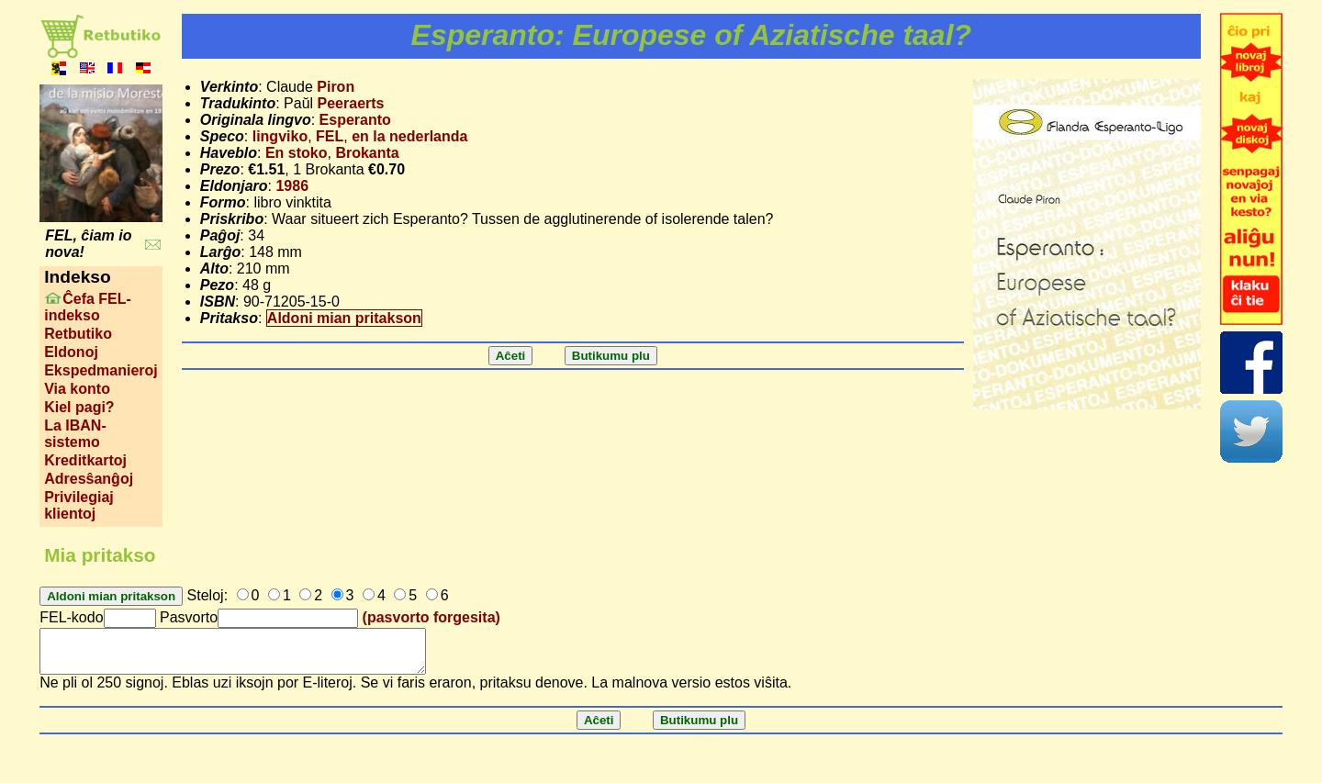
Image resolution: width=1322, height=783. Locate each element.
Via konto (77, 389)
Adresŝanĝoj (88, 479)
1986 (291, 186)
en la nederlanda (409, 136)
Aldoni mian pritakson (344, 318)
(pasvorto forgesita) (431, 617)
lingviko (280, 136)
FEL (329, 136)
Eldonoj (71, 352)
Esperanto (355, 120)
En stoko (296, 153)
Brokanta (366, 153)
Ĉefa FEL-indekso (87, 307)
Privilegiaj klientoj (79, 505)
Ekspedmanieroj (101, 370)
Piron (335, 87)
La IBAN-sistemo (75, 434)
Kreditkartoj (85, 460)
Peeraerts (351, 103)
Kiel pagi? (79, 407)
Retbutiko (78, 333)
